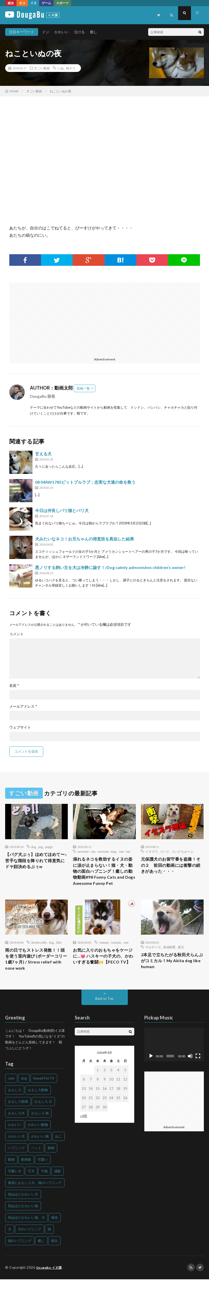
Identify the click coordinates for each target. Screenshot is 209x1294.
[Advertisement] (55, 319)
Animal (103, 953)
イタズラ (151, 851)
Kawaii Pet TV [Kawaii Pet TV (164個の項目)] (43, 1093)
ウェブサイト (20, 727)
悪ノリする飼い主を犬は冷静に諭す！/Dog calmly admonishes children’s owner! (110, 567)
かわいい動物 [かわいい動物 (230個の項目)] (38, 1140)
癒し (93, 32)
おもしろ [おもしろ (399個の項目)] (14, 1105)
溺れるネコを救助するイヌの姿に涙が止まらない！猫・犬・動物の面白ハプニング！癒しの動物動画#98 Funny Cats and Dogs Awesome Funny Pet (104, 877)
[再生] (151, 1071)
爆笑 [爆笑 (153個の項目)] (54, 1232)
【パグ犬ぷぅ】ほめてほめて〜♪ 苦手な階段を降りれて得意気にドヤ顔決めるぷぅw (35, 862)
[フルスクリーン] (197, 1071)
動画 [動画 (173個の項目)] (11, 1174)
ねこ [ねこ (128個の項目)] (58, 1151)
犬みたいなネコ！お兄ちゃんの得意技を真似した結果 (84, 538)
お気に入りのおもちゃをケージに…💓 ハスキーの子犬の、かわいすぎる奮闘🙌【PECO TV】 (104, 972)
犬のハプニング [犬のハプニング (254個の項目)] (29, 1244)
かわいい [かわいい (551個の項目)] (14, 1140)
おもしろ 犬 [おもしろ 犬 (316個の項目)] (43, 1116)
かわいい (61, 32)
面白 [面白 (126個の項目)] (54, 1256)
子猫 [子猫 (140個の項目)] (44, 1186)
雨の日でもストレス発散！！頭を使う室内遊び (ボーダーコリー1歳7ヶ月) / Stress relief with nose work (36, 972)
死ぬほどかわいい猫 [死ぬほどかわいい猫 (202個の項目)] (23, 1221)
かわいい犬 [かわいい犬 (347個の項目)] (16, 1151)
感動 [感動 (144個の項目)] (57, 1186)
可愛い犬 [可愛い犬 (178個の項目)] (14, 1186)
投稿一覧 (83, 388)
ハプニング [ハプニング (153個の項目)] (16, 1163)
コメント (16, 634)
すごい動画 (42, 68)
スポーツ (62, 3)
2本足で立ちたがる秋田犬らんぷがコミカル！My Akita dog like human (171, 973)
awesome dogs (107, 851)
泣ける (79, 32)
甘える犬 (43, 453)
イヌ (33, 3)
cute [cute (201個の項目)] (11, 1093)
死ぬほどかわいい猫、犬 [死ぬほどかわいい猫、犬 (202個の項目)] (26, 1232)
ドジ (45, 32)
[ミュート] (190, 1071)
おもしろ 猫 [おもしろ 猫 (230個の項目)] (40, 1128)
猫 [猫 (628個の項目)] (49, 1244)
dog (33, 846)
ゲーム (46, 3)
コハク (164, 851)
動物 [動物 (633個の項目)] (51, 1163)
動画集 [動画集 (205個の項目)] (26, 1174)
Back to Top (104, 1013)
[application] (174, 1059)
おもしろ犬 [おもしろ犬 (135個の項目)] (16, 1128)
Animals (116, 953)
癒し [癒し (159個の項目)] (41, 1256)
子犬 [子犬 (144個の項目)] (31, 1186)
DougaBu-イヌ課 (50, 1282)
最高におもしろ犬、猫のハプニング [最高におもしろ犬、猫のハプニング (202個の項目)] (35, 1198)
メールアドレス (23, 706)
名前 (14, 685)
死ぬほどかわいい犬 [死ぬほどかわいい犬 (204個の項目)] (23, 1209)
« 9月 (83, 1131)
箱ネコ (70, 68)
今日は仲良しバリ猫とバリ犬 (62, 510)
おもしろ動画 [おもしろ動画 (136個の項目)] (18, 1116)
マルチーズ (153, 958)
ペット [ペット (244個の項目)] (36, 1163)
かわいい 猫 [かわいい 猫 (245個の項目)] (40, 1151)
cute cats (124, 851)
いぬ (60, 68)
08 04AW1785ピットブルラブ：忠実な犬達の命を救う (85, 482)
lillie (59, 953)
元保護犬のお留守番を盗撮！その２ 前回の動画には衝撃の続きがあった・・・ (172, 866)
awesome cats (86, 851)
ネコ (22, 3)
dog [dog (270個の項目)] (24, 1093)
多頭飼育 (169, 958)
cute (126, 953)
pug (40, 846)
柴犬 (181, 958)
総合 (11, 3)
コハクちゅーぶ (182, 851)
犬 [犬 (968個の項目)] (9, 1244)
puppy (49, 846)
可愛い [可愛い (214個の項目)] (43, 1174)
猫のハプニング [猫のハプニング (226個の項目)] (19, 1256)
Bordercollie (39, 953)
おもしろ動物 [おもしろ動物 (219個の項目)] (38, 1105)
